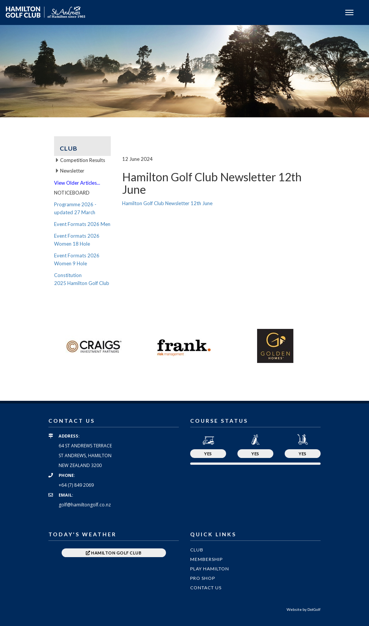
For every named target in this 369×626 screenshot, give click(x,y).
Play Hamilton (209, 568)
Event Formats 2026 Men (82, 224)
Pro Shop (202, 578)
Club (196, 550)
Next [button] (326, 346)
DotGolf (314, 609)
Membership (206, 559)
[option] (184, 71)
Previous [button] (43, 346)
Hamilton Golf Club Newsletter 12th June (167, 203)
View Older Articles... (77, 183)
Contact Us (206, 587)
